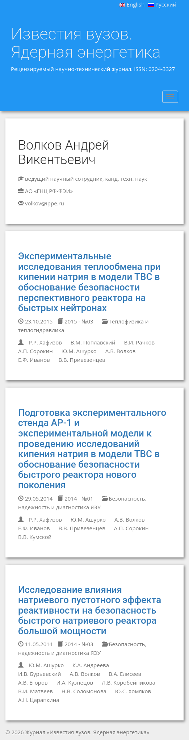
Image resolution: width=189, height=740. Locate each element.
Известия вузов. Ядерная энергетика (86, 43)
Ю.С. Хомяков (133, 691)
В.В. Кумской (34, 536)
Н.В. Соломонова (84, 691)
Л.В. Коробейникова (128, 682)
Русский (162, 4)
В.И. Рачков (139, 342)
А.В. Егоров (33, 682)
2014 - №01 (75, 498)
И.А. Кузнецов (74, 682)
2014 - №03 (75, 644)
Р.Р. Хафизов (45, 342)
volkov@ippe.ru (44, 203)
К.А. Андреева (90, 665)
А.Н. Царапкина (38, 699)
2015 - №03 (75, 321)
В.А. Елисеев (125, 673)
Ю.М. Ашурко (79, 351)
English (132, 4)
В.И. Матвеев (35, 691)
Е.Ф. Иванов (34, 359)
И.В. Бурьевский (39, 673)
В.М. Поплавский (93, 342)
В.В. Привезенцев (81, 359)
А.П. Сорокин (35, 351)
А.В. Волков (120, 351)
